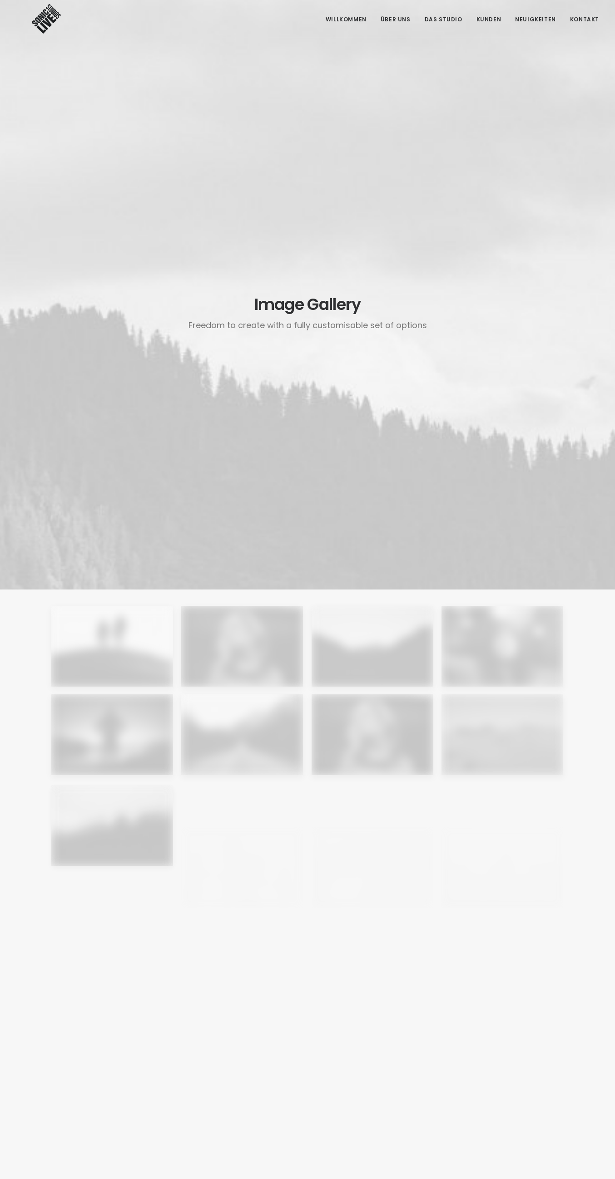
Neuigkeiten (535, 19)
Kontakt (584, 19)
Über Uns (396, 19)
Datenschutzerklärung (488, 1091)
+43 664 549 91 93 (210, 1082)
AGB (459, 1060)
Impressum (470, 1076)
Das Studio (443, 19)
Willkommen (346, 19)
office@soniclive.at (212, 1104)
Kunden (488, 19)
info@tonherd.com (212, 1093)
